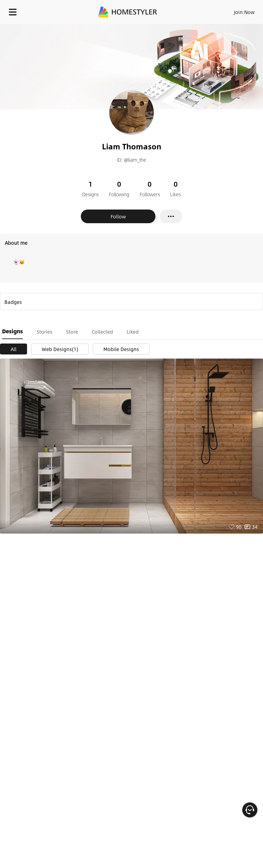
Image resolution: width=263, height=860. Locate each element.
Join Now (244, 12)
